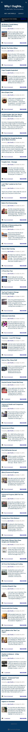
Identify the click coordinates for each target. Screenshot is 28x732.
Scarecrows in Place (8, 428)
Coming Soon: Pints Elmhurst (10, 518)
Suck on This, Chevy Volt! (9, 360)
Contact (21, 13)
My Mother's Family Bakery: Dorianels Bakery (10, 25)
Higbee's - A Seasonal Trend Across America (10, 678)
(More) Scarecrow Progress (10, 472)
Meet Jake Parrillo (10, 13)
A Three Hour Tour (7, 271)
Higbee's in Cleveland (8, 701)
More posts (14, 723)
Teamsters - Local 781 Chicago (11, 338)
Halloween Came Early (8, 316)
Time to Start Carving (8, 249)
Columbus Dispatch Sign (9, 586)
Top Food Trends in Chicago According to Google (10, 293)
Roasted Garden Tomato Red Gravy (12, 382)
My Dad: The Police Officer (10, 48)
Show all (23, 19)
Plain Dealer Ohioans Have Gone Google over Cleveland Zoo (11, 541)
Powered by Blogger (14, 729)
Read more (23, 43)
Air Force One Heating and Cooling (12, 564)
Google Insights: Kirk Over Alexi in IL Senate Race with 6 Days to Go (12, 115)
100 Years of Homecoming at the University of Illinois (11, 226)
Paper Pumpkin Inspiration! (10, 70)
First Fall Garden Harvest (9, 450)
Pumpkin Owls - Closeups (9, 162)
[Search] (26, 3)
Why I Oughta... (14, 6)
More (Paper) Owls (7, 92)
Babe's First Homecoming (9, 203)
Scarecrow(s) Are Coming (9, 608)
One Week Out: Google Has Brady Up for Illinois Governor (12, 139)
